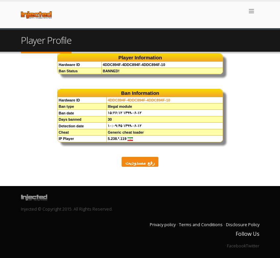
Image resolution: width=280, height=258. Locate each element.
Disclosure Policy (242, 224)
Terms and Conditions (201, 224)
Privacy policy (163, 224)
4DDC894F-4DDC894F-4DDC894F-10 (139, 100)
